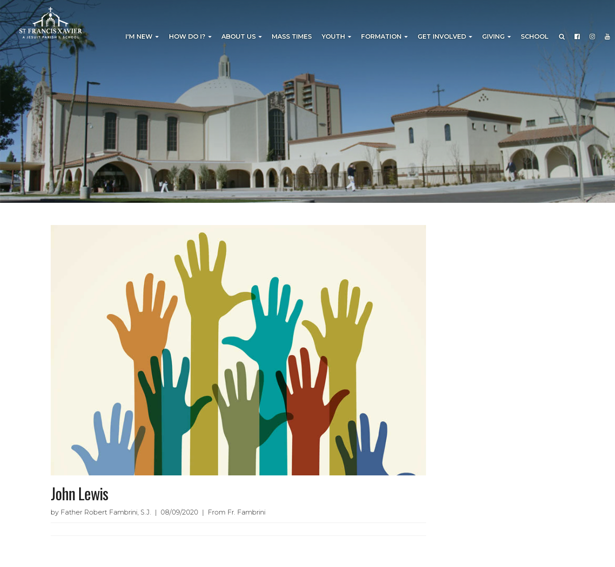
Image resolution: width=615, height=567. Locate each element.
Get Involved (445, 36)
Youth (336, 36)
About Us (241, 36)
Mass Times (292, 36)
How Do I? (190, 36)
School (535, 36)
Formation (384, 36)
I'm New (142, 36)
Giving (496, 36)
